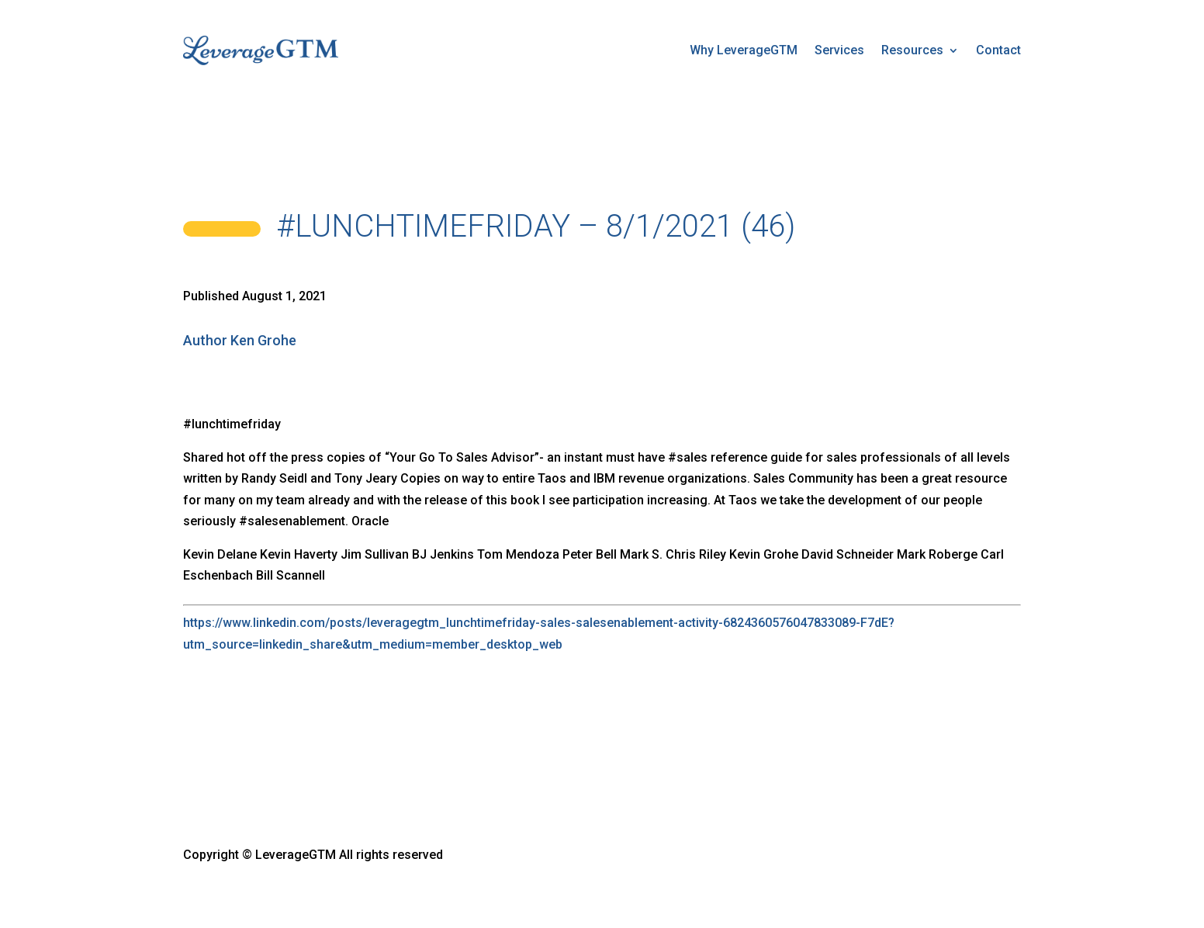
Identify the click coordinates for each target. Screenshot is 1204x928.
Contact (998, 50)
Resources (912, 50)
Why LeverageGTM (743, 50)
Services (839, 50)
